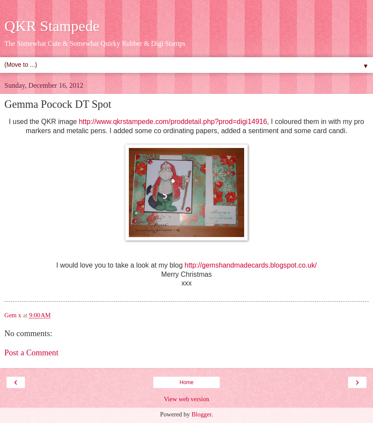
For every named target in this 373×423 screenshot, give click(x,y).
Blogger (201, 414)
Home (186, 382)
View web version (186, 398)
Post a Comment (31, 352)
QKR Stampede (52, 25)
